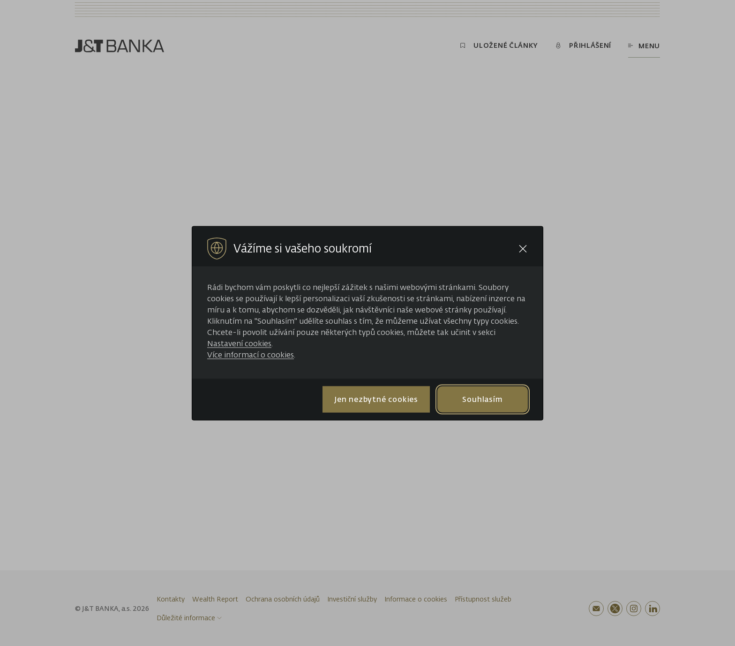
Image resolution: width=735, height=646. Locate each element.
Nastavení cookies (239, 343)
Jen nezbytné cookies (376, 399)
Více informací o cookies (250, 354)
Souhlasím (482, 399)
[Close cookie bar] (523, 248)
